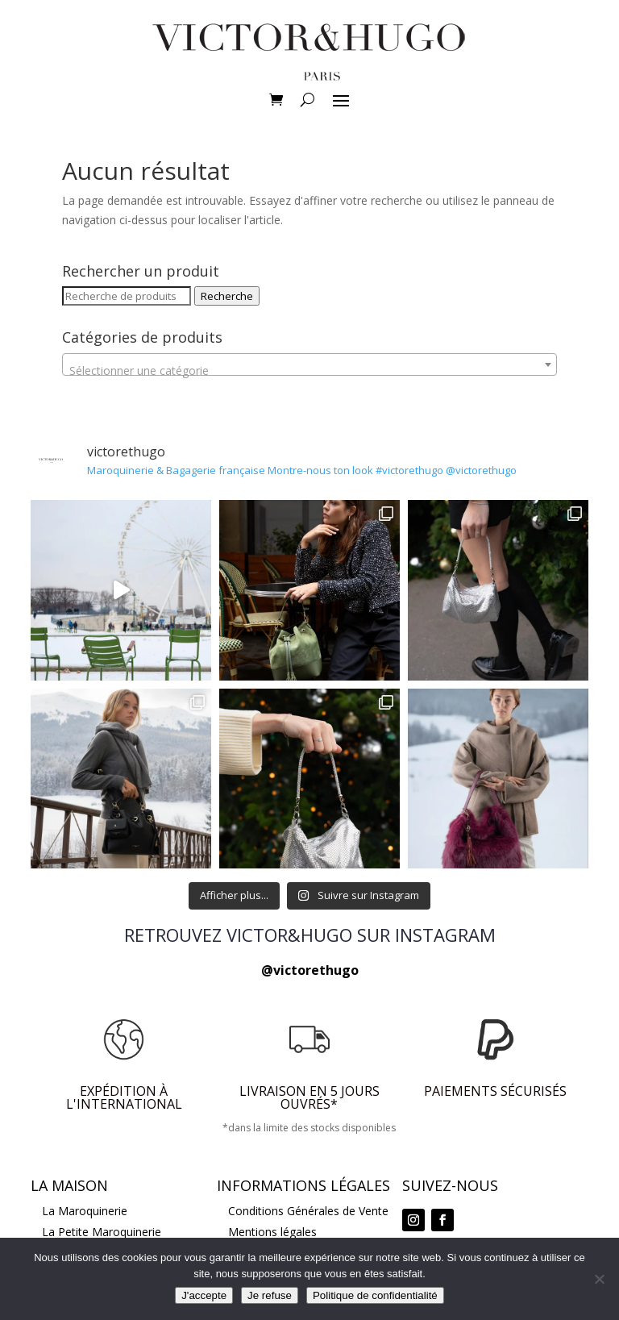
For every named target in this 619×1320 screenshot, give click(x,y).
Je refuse (269, 1295)
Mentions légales (272, 1231)
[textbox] (309, 371)
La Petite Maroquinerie (101, 1231)
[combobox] (309, 364)
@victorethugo (310, 970)
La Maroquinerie (84, 1210)
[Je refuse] (599, 1279)
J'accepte (203, 1295)
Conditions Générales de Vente (308, 1210)
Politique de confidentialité (375, 1295)
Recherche (227, 296)
